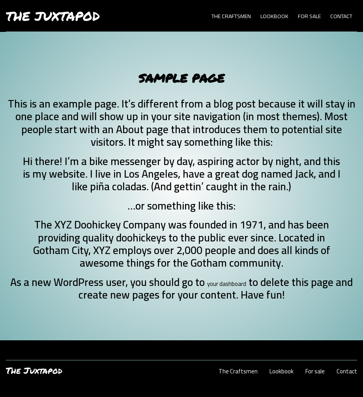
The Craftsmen (231, 16)
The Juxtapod (53, 16)
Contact (341, 16)
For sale (309, 16)
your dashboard (226, 283)
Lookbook (274, 16)
